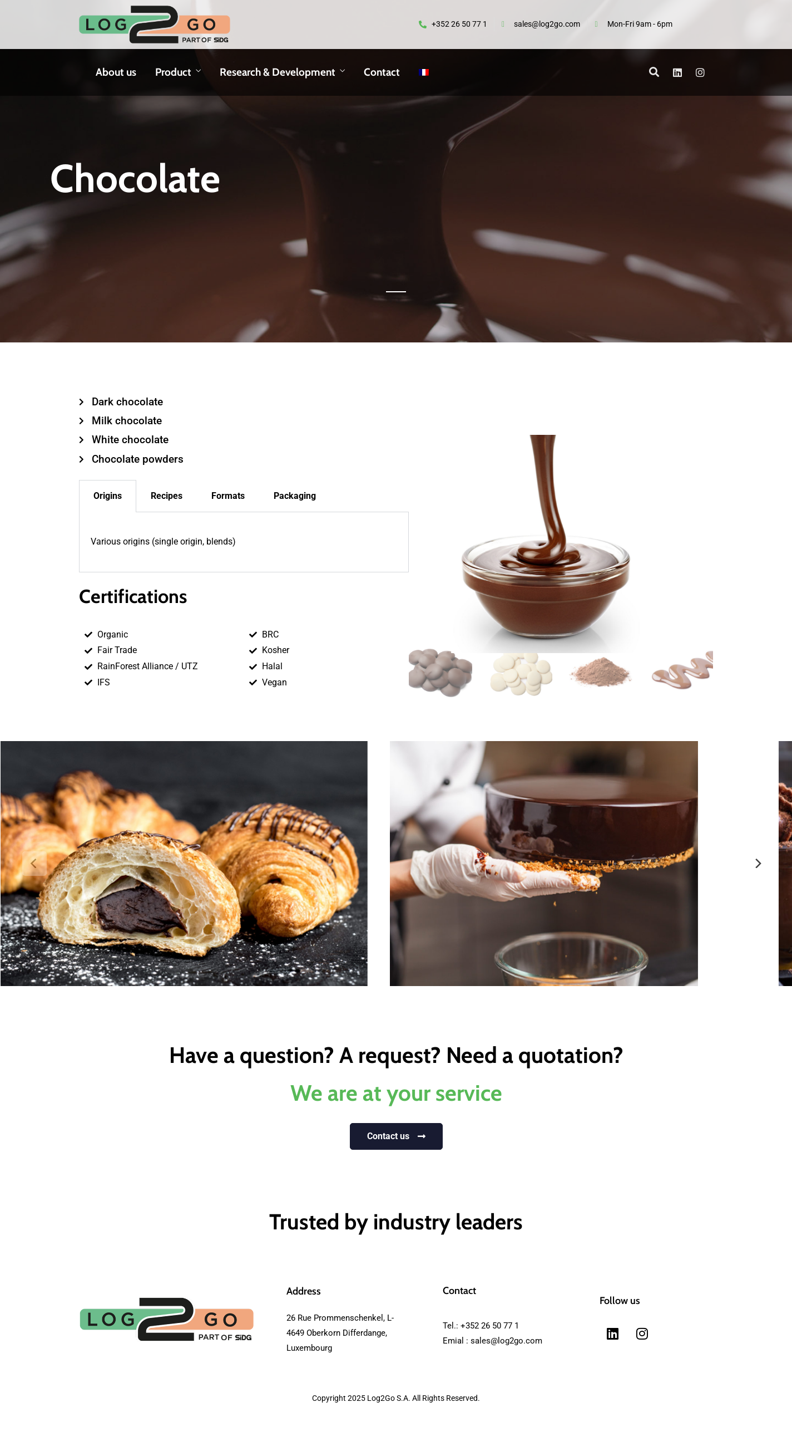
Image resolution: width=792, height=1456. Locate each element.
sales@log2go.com (506, 1341)
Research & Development (277, 72)
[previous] (34, 863)
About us (116, 72)
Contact (382, 72)
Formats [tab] (228, 496)
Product (173, 72)
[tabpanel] (244, 542)
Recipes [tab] (166, 496)
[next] (757, 863)
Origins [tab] (107, 496)
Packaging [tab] (295, 496)
